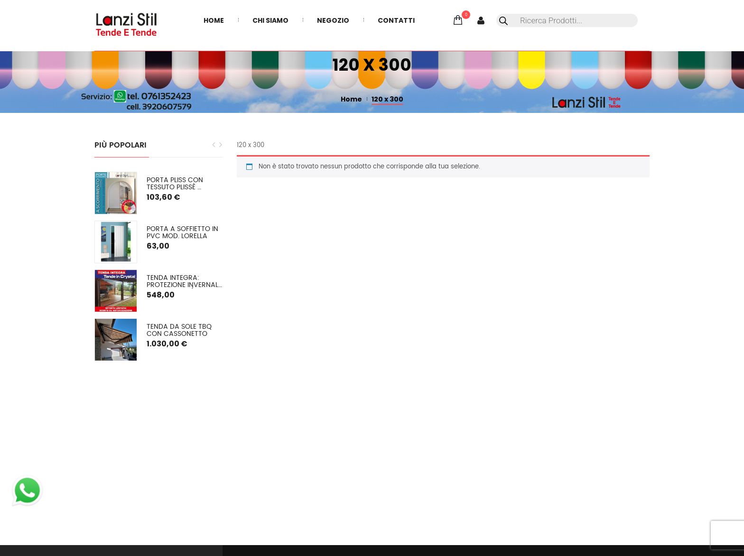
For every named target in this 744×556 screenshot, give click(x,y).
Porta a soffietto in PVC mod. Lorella (183, 232)
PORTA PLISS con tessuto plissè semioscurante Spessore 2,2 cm (176, 183)
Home (351, 99)
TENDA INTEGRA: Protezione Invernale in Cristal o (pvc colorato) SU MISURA (185, 281)
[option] (158, 266)
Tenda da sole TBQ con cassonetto (180, 330)
